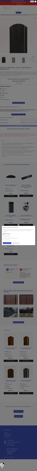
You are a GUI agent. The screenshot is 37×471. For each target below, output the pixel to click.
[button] (35, 1)
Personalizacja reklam (6, 239)
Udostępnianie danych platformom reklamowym (10, 238)
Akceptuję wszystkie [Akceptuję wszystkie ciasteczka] (7, 243)
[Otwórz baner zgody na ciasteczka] (2, 468)
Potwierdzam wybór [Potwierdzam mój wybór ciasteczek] (16, 243)
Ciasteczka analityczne (6, 234)
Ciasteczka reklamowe (6, 236)
